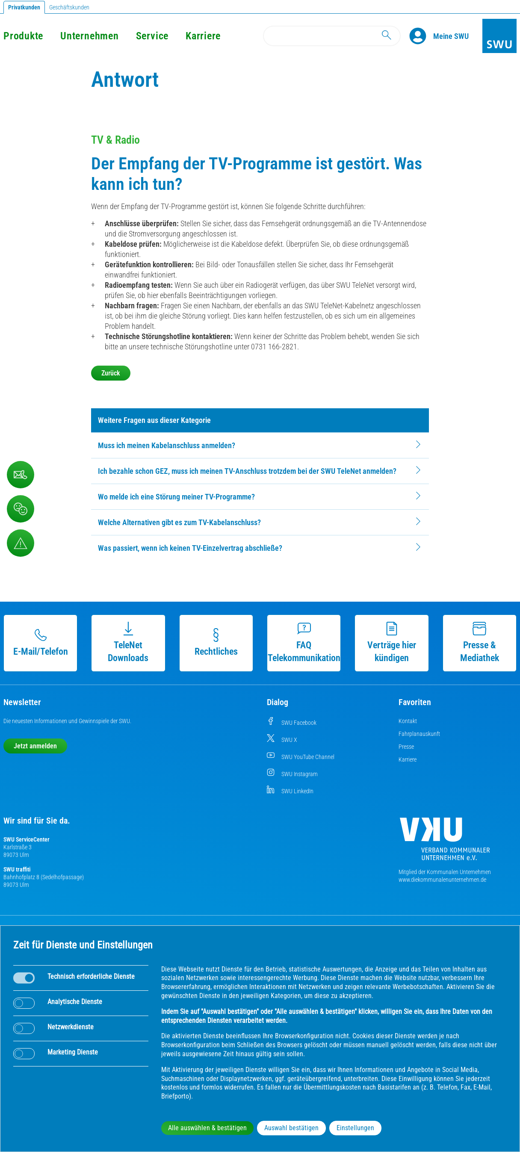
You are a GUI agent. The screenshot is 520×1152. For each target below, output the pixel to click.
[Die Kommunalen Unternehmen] (445, 842)
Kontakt (408, 721)
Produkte (23, 36)
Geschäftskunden (69, 7)
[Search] (332, 36)
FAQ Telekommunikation (304, 642)
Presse (406, 746)
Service (152, 36)
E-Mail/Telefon (40, 642)
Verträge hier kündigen (391, 642)
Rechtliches (216, 642)
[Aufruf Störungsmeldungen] (20, 543)
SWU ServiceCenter (26, 839)
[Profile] (421, 35)
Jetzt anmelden (35, 746)
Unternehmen (89, 36)
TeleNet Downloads (128, 642)
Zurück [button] (110, 373)
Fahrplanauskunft (419, 733)
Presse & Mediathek (479, 642)
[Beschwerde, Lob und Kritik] (20, 474)
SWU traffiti (16, 869)
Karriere (203, 36)
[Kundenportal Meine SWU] (451, 36)
